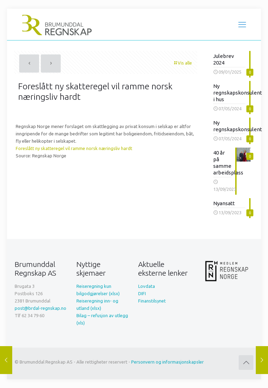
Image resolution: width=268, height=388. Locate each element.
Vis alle (182, 62)
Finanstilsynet (152, 300)
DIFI (142, 293)
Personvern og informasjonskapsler (167, 361)
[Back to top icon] (246, 362)
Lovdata (146, 286)
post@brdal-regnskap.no (40, 308)
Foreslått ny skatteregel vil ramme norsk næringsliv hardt (74, 148)
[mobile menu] (242, 24)
